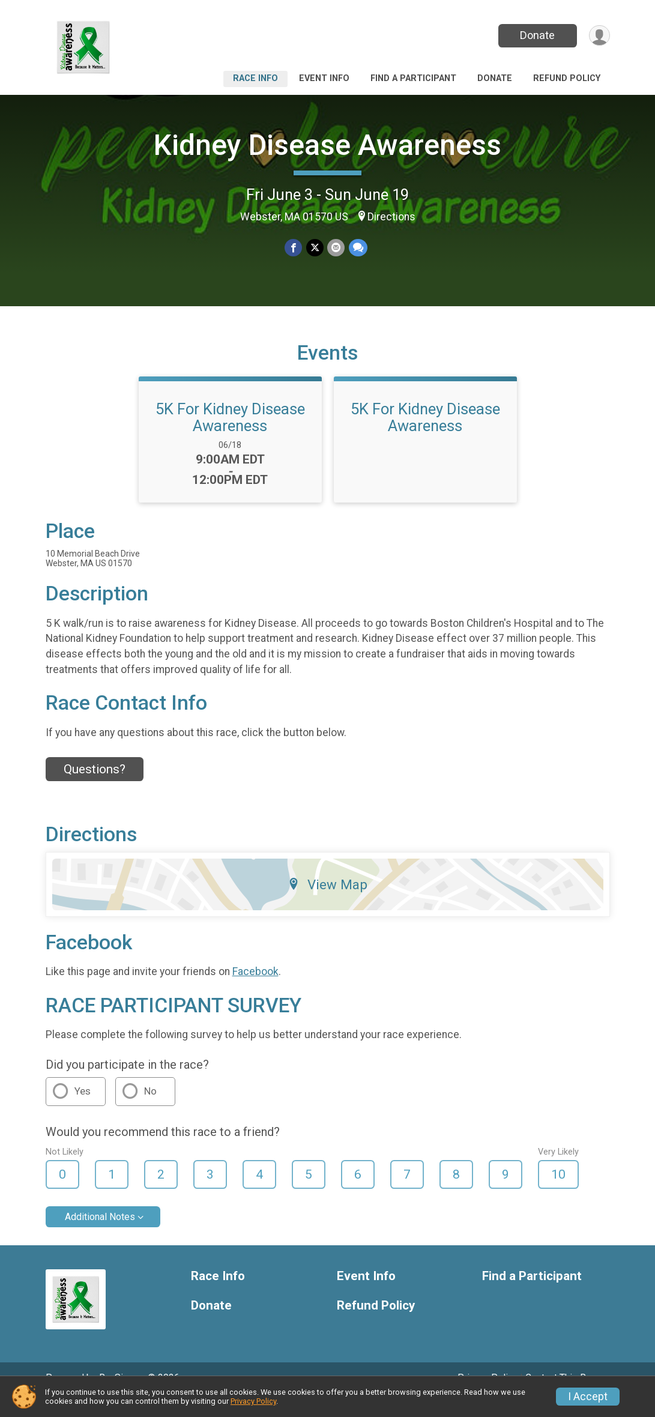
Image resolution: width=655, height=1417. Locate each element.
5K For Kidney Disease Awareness (230, 434)
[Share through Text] (357, 248)
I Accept (588, 1397)
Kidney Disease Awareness (327, 145)
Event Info (324, 78)
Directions (391, 217)
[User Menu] (599, 36)
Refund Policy (566, 78)
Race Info (255, 78)
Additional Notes (100, 1233)
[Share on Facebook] (294, 248)
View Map (327, 901)
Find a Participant (413, 78)
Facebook (255, 988)
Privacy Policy (253, 1401)
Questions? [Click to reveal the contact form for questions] (94, 786)
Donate (536, 35)
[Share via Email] (336, 248)
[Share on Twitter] (315, 248)
